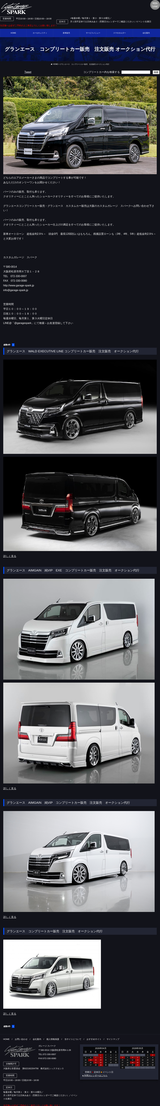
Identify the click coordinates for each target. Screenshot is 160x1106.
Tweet (27, 72)
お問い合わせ (21, 1039)
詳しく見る (9, 556)
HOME (13, 33)
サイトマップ (113, 1039)
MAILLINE (155, 5)
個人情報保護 (52, 1039)
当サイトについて (72, 1039)
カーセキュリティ (40, 33)
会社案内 (37, 1039)
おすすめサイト (94, 1039)
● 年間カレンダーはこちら (94, 1075)
